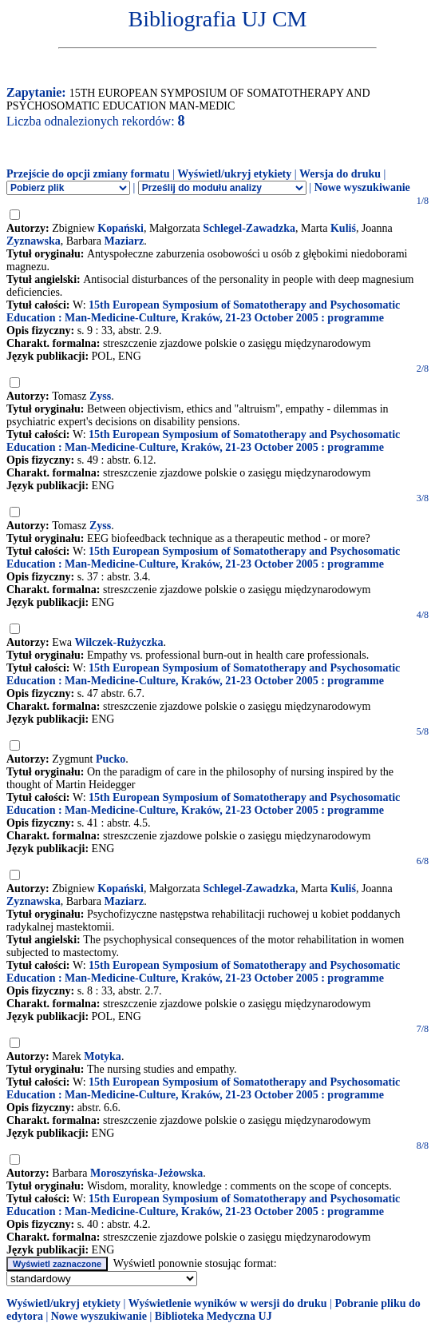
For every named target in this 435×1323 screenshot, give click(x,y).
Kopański (120, 228)
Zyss (100, 396)
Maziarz (124, 241)
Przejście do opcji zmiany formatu (88, 174)
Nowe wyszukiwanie (362, 187)
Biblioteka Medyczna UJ (213, 1316)
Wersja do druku (340, 174)
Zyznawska (33, 241)
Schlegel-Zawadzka (249, 228)
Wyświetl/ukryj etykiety (234, 174)
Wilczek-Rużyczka (119, 642)
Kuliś (343, 228)
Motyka (102, 1056)
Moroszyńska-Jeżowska (146, 1173)
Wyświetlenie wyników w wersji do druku (228, 1303)
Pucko (110, 759)
